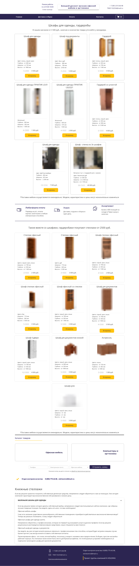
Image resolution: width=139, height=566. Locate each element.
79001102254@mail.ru (115, 8)
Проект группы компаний (95, 558)
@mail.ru (64, 555)
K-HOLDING (111, 558)
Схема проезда (47, 9)
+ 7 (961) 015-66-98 (116, 6)
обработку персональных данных (80, 471)
